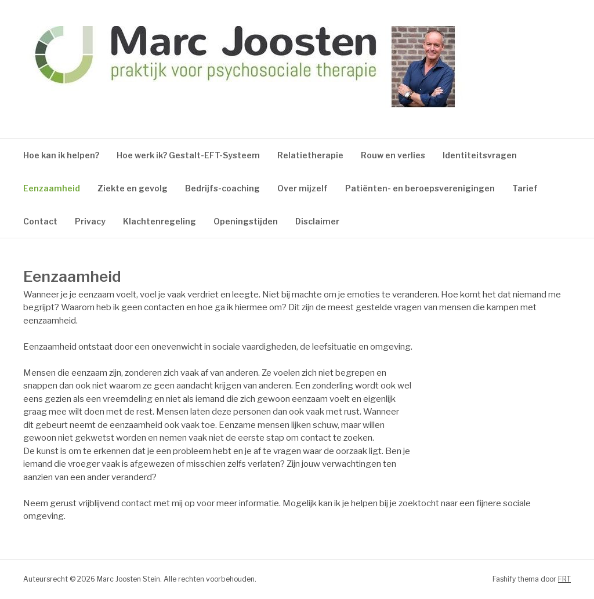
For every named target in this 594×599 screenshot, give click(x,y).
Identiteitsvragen (480, 155)
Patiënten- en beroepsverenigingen (420, 188)
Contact (40, 221)
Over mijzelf (302, 188)
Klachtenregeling (159, 221)
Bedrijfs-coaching (222, 188)
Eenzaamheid (51, 188)
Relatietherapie (310, 155)
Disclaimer (317, 221)
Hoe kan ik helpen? (61, 155)
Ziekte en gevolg (132, 188)
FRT (564, 579)
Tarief (525, 188)
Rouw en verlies (393, 155)
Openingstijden (245, 221)
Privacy (90, 221)
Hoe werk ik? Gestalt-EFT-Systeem (188, 155)
